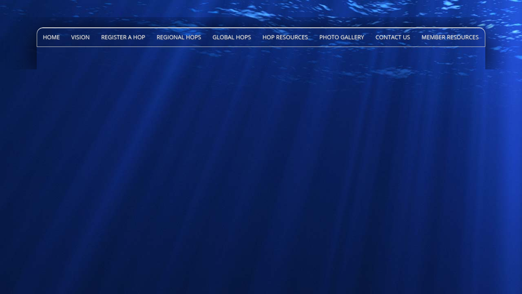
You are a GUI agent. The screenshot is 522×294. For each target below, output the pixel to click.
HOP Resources (285, 37)
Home (51, 37)
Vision (80, 37)
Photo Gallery (341, 37)
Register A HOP (123, 37)
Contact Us (393, 37)
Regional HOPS (179, 37)
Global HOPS (231, 37)
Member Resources (450, 37)
